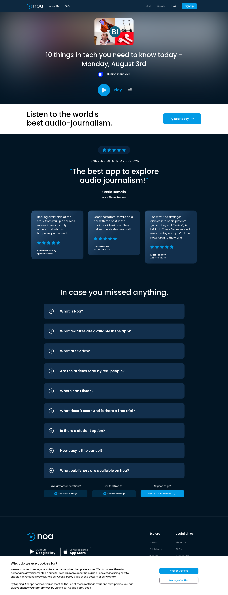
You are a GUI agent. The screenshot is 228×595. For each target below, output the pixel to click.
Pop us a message (114, 494)
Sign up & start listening (162, 493)
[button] (108, 311)
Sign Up (189, 6)
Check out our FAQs (65, 494)
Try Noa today (182, 118)
